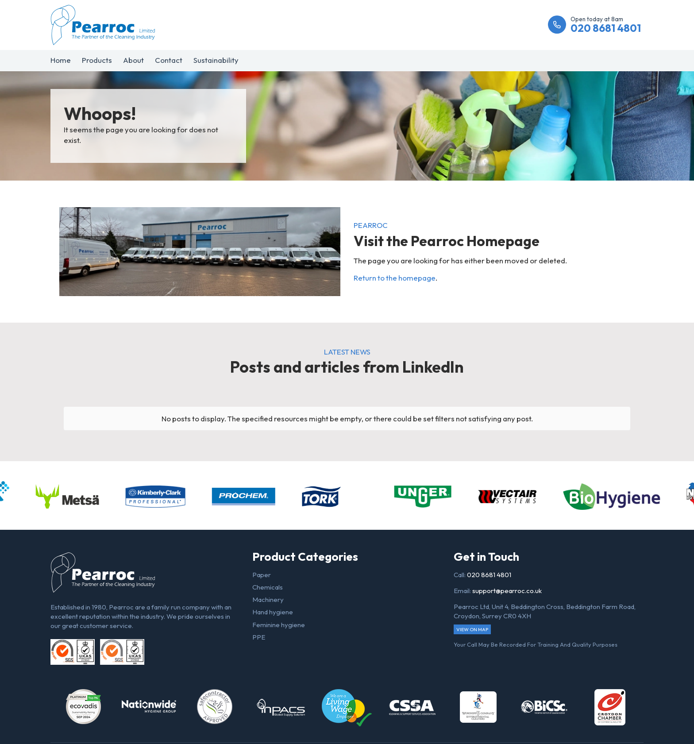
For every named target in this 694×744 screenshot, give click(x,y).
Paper (261, 575)
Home (60, 60)
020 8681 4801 (489, 575)
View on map (472, 629)
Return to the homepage (395, 277)
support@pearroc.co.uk (507, 590)
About (133, 60)
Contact (168, 60)
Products (97, 60)
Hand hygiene (272, 612)
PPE (258, 637)
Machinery (268, 599)
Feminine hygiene (278, 625)
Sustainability (216, 60)
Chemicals (267, 587)
